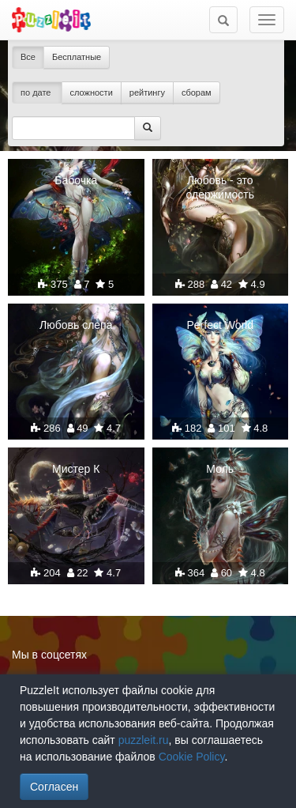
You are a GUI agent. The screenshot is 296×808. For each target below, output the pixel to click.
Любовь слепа (75, 325)
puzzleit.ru (143, 740)
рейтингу (147, 92)
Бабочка (75, 180)
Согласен (54, 786)
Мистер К (75, 469)
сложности (91, 92)
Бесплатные (76, 57)
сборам (197, 92)
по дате (37, 92)
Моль (220, 469)
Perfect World (219, 325)
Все (28, 57)
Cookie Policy (192, 756)
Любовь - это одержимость (219, 187)
